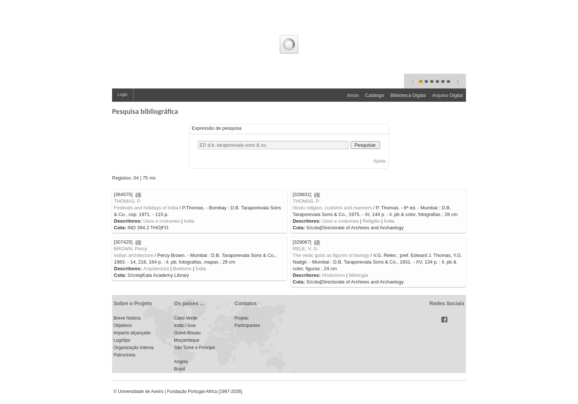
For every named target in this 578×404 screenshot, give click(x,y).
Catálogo (374, 95)
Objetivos (123, 325)
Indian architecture (133, 255)
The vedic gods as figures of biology (331, 255)
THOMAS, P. (127, 201)
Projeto (241, 318)
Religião (371, 221)
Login (123, 94)
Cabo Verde (185, 318)
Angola (181, 361)
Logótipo (122, 340)
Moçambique (186, 340)
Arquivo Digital (447, 95)
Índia (389, 221)
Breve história (127, 318)
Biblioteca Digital (408, 95)
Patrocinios (124, 355)
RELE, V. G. (305, 248)
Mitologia (358, 275)
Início (353, 95)
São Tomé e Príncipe (194, 347)
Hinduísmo (333, 275)
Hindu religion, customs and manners (332, 207)
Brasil (179, 369)
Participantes (247, 325)
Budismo (182, 268)
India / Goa (185, 325)
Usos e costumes (161, 221)
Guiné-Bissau (187, 332)
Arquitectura (156, 268)
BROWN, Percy (130, 248)
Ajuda (379, 161)
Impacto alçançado (132, 332)
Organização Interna (134, 347)
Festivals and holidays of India (146, 207)
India (189, 221)
